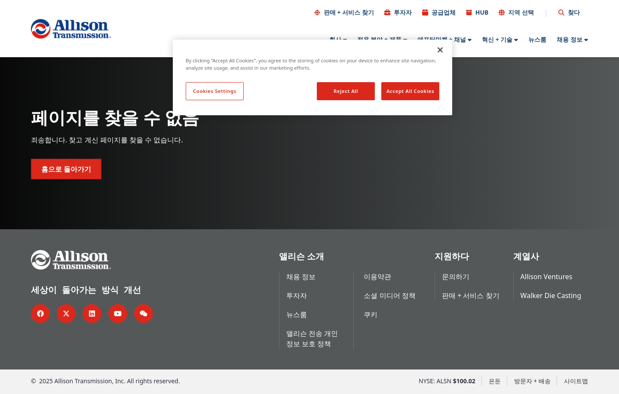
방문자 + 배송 (532, 381)
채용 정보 (569, 39)
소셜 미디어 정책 (389, 295)
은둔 (495, 381)
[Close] (440, 49)
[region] (312, 77)
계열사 (526, 256)
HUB (482, 12)
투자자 (403, 12)
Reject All (346, 91)
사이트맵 (576, 381)
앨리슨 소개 (301, 256)
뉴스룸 (537, 39)
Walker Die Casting (551, 295)
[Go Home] (71, 28)
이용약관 (377, 276)
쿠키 (370, 314)
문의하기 (455, 276)
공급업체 (444, 12)
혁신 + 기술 (497, 39)
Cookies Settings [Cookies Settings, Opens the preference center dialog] (214, 91)
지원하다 (452, 256)
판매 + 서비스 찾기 (349, 12)
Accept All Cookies (410, 91)
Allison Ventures (547, 276)
